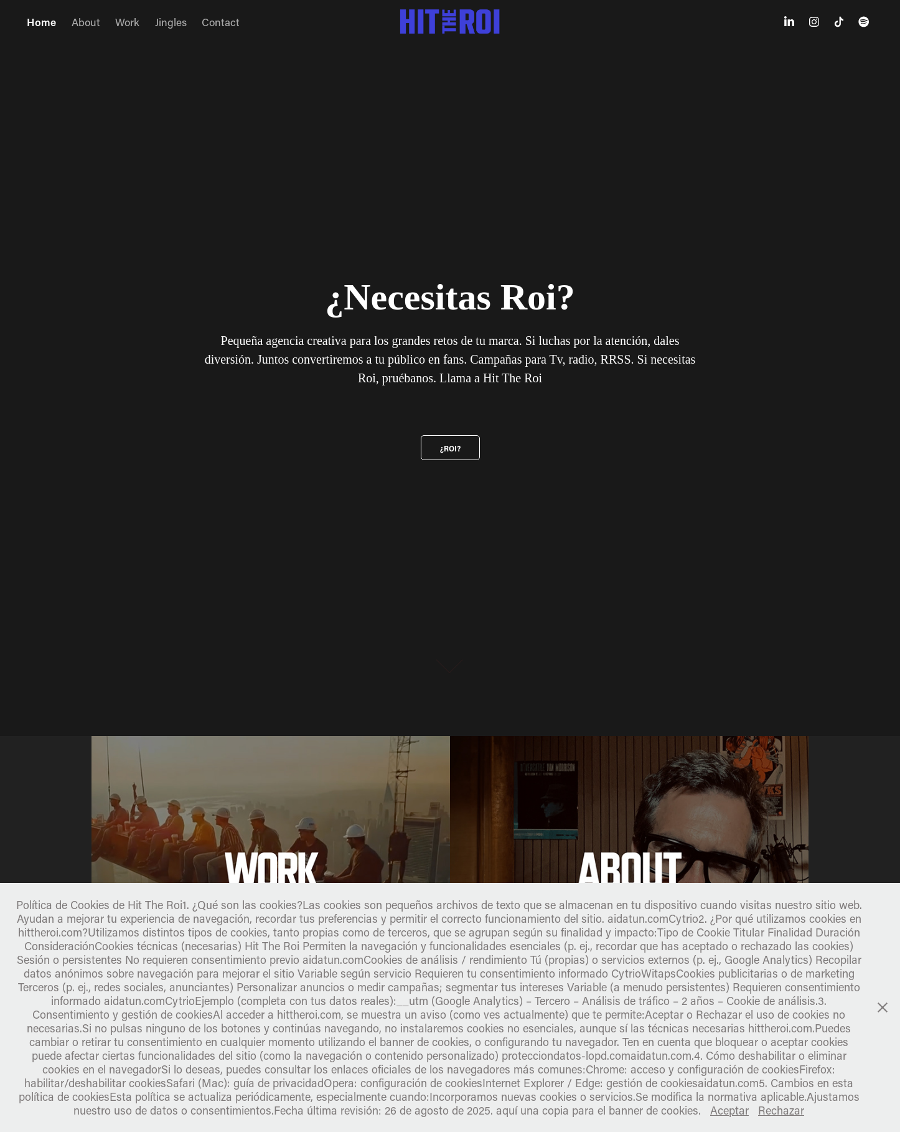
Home (41, 22)
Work (127, 22)
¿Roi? (450, 448)
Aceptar (729, 1110)
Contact (221, 22)
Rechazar (781, 1110)
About (86, 22)
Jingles (171, 22)
